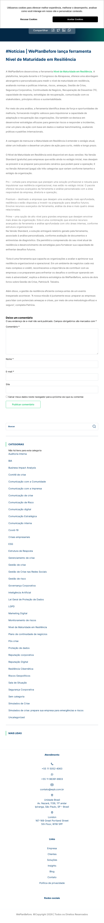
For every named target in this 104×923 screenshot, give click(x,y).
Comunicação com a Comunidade (27, 481)
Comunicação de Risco (21, 502)
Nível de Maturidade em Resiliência (73, 71)
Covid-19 (13, 530)
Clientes (52, 854)
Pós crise (13, 641)
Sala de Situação (17, 682)
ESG (10, 544)
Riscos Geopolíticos (19, 675)
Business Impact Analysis (22, 467)
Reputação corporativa (21, 654)
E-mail (10, 371)
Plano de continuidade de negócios (27, 634)
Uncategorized (16, 717)
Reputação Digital (18, 661)
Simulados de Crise (19, 703)
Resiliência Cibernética (20, 668)
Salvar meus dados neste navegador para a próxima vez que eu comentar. (46, 396)
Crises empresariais (19, 537)
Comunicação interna (20, 523)
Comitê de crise (17, 474)
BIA (10, 460)
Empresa (52, 848)
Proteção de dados (18, 648)
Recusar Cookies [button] (28, 19)
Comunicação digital (19, 509)
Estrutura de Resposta (20, 550)
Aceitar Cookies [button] (75, 19)
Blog (52, 871)
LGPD (11, 606)
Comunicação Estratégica (22, 516)
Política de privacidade (52, 883)
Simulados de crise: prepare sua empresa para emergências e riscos (45, 710)
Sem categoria (16, 696)
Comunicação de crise (20, 495)
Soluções (52, 859)
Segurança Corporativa (21, 689)
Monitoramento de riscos (22, 620)
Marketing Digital (17, 613)
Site (8, 384)
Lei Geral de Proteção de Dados (26, 599)
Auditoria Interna (17, 453)
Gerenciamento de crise (21, 557)
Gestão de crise (17, 564)
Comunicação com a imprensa (25, 488)
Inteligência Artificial (19, 592)
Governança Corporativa (22, 585)
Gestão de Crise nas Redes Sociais (27, 571)
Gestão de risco (17, 578)
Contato (52, 877)
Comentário (13, 326)
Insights (52, 865)
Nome (10, 359)
